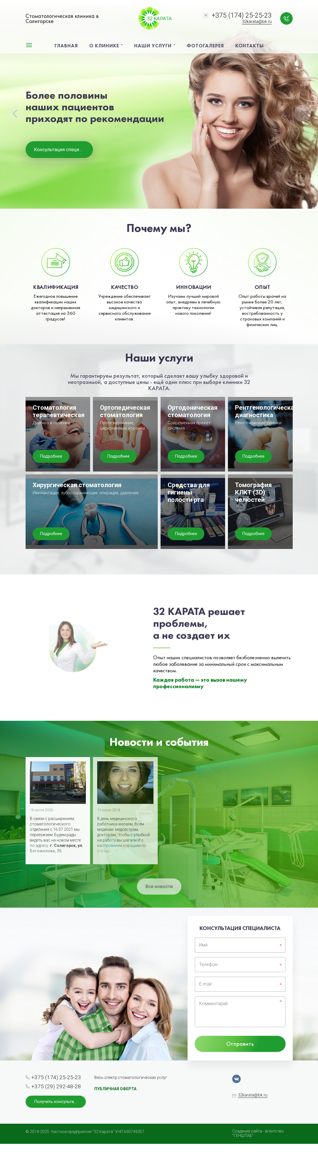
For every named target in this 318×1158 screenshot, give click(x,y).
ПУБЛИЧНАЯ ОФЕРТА (115, 1089)
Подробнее (51, 456)
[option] (159, 105)
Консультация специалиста (63, 149)
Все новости (159, 886)
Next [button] (302, 113)
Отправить (240, 1043)
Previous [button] (15, 113)
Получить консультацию (58, 1101)
